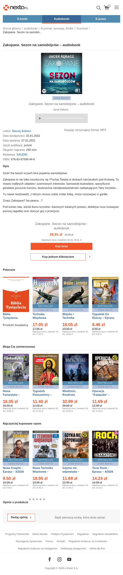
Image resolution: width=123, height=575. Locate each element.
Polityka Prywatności (62, 534)
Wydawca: (9, 154)
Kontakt (61, 541)
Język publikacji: (13, 145)
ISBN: (7, 159)
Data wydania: (12, 140)
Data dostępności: (14, 135)
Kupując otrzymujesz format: (82, 130)
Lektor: (7, 131)
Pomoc (49, 541)
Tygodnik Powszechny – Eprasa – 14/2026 (44, 395)
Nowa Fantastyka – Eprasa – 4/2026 (13, 395)
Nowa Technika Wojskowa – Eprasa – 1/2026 (43, 471)
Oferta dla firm (97, 548)
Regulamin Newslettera (105, 534)
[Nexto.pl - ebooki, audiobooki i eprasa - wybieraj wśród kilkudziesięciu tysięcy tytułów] (16, 7)
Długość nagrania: (14, 149)
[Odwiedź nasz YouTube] (69, 559)
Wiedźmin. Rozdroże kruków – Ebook (73, 395)
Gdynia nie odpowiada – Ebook (70, 471)
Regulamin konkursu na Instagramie (37, 548)
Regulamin (83, 534)
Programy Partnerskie (17, 534)
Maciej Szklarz (21, 131)
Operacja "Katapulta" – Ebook (101, 395)
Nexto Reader (39, 534)
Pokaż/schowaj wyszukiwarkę (99, 8)
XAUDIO (21, 154)
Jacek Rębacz (61, 109)
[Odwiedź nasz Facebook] (49, 559)
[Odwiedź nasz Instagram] (59, 559)
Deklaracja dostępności (73, 548)
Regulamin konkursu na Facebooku (88, 541)
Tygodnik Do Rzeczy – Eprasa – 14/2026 (103, 318)
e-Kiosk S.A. (71, 568)
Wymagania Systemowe (29, 541)
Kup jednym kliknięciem (58, 256)
